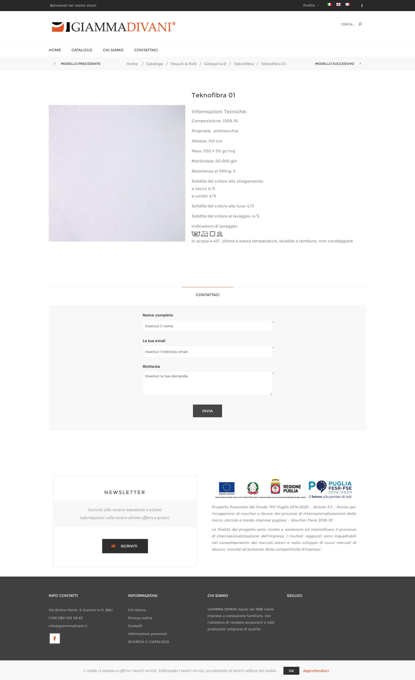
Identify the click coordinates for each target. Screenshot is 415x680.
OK (291, 671)
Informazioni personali (147, 634)
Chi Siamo (137, 610)
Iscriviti (129, 546)
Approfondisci (316, 670)
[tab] (207, 294)
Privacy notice (140, 618)
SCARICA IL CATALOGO (148, 642)
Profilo (309, 5)
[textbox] (342, 24)
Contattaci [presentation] (207, 294)
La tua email (154, 340)
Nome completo (158, 315)
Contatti (135, 626)
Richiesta (151, 366)
